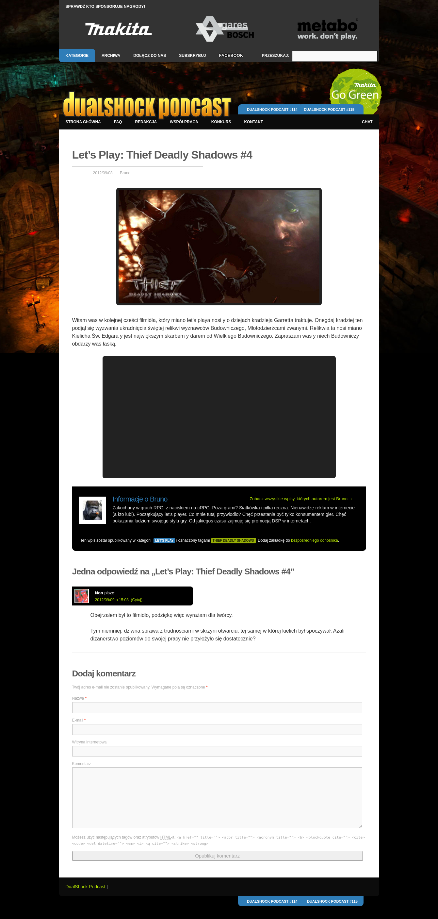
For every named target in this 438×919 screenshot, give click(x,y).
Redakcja (146, 122)
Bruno (125, 173)
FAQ (118, 122)
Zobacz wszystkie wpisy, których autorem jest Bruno (301, 498)
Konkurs (221, 122)
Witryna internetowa (89, 742)
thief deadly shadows (233, 540)
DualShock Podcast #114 (272, 109)
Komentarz (81, 763)
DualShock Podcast (86, 886)
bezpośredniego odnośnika (314, 540)
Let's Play (164, 540)
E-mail (79, 720)
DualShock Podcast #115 (329, 109)
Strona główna (83, 122)
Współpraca (184, 122)
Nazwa (79, 698)
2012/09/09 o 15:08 (112, 600)
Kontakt (253, 122)
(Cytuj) (136, 600)
